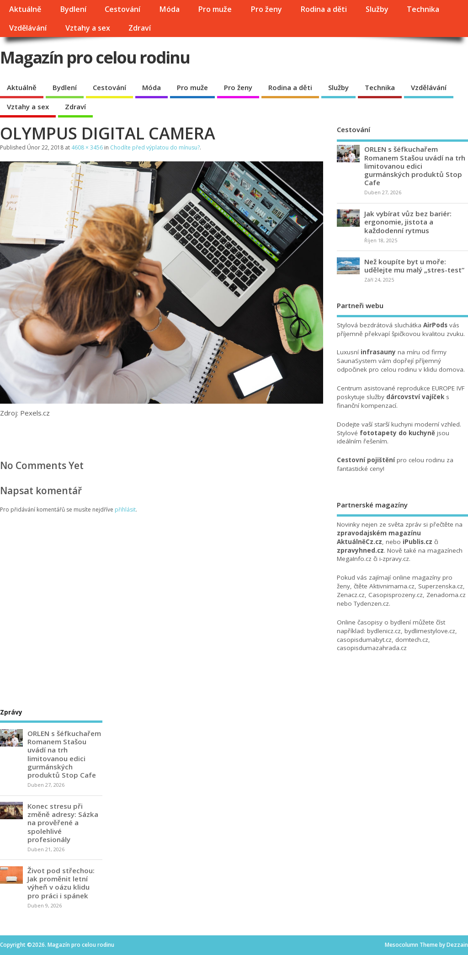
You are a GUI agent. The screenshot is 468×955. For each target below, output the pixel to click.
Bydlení (73, 9)
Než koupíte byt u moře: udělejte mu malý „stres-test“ (414, 265)
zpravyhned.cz (360, 550)
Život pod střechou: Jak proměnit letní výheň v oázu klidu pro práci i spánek (61, 883)
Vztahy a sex (87, 28)
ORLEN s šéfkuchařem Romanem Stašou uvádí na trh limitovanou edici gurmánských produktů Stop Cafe (414, 165)
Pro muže (215, 9)
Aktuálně (25, 9)
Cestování (122, 9)
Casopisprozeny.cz (395, 595)
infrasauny (378, 352)
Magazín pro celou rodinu (95, 57)
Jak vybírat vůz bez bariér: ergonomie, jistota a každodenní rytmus (408, 222)
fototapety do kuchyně (397, 433)
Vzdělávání (28, 28)
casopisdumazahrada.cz (372, 648)
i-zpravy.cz (394, 559)
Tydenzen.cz (371, 603)
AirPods (435, 325)
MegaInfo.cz (354, 559)
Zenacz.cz (351, 595)
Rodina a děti (323, 9)
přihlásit (125, 509)
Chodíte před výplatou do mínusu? (155, 147)
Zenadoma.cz (446, 595)
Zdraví (139, 28)
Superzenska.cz (440, 586)
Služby (377, 9)
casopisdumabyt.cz (364, 639)
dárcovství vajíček (415, 397)
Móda (169, 9)
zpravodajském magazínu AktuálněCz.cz (379, 537)
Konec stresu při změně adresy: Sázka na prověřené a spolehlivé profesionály (62, 822)
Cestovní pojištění (366, 460)
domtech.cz (411, 639)
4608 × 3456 (87, 147)
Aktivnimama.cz (392, 586)
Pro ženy (266, 9)
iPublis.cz (417, 542)
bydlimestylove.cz (429, 631)
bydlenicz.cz (384, 631)
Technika (423, 9)
